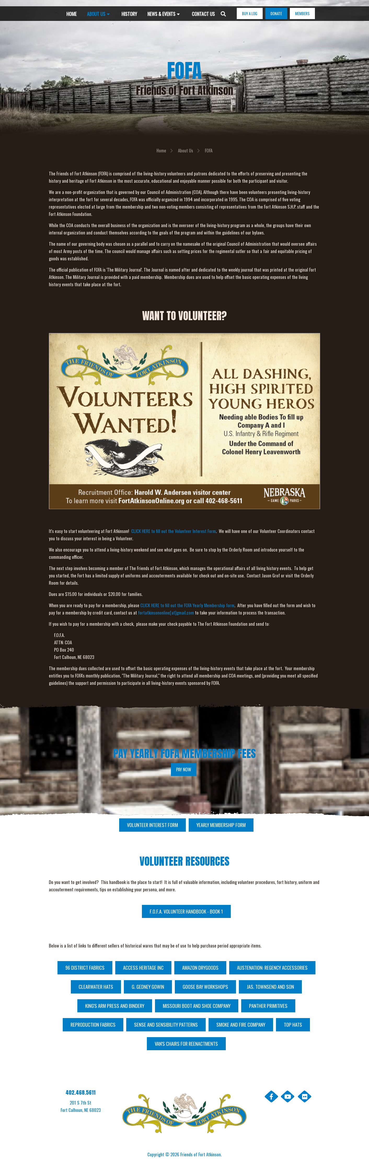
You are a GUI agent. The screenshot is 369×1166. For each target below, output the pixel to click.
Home (161, 150)
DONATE (276, 13)
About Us (185, 150)
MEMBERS (302, 13)
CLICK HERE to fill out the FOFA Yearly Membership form (187, 605)
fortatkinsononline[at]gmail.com (166, 612)
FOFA (208, 150)
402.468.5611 (80, 1092)
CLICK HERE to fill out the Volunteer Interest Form (173, 531)
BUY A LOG (249, 13)
